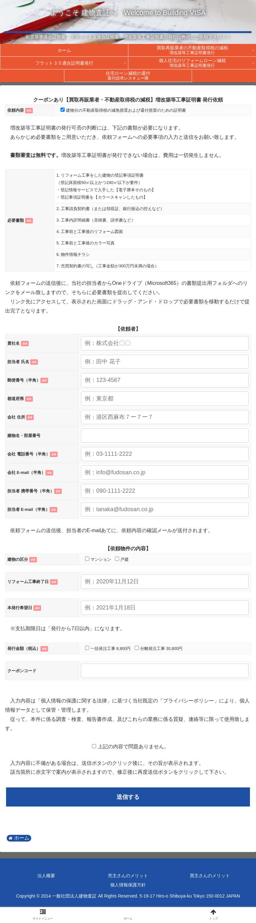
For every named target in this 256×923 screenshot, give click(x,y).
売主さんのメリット (128, 875)
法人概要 (46, 875)
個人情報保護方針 (128, 884)
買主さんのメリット (210, 875)
